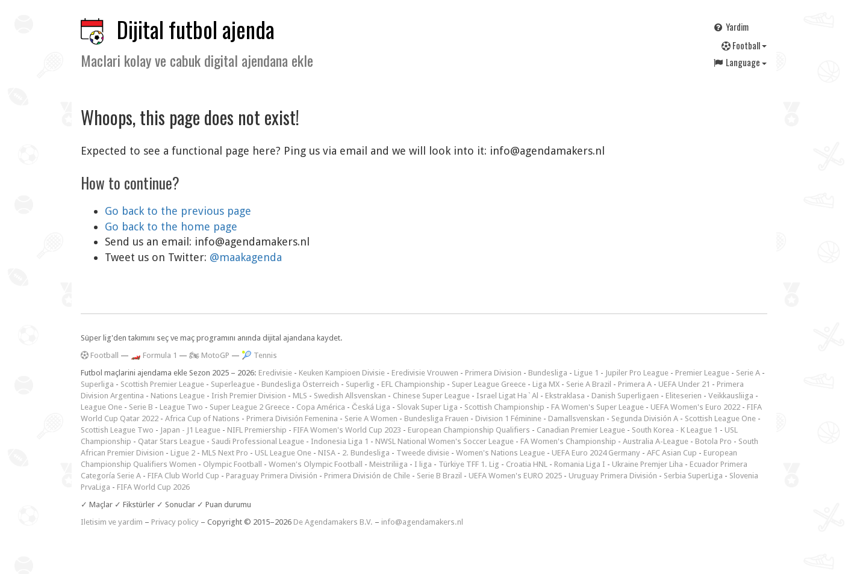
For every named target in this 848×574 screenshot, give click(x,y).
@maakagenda (246, 257)
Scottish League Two (117, 429)
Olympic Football (232, 464)
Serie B (141, 407)
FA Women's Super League (597, 407)
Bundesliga (547, 372)
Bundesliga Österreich (300, 384)
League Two (181, 407)
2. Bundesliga (366, 452)
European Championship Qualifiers (469, 429)
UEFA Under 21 (684, 384)
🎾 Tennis (259, 355)
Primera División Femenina (292, 418)
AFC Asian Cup (672, 452)
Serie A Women (371, 418)
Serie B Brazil (439, 475)
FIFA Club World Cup (183, 475)
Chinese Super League (431, 395)
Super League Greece (489, 384)
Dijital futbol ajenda (196, 29)
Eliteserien (684, 395)
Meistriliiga (388, 464)
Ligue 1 (586, 372)
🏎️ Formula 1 (154, 355)
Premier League (702, 372)
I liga (423, 464)
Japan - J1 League (190, 429)
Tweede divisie (422, 452)
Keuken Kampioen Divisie (342, 372)
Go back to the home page (171, 226)
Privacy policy (175, 521)
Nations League (178, 395)
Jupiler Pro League (637, 372)
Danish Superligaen (625, 395)
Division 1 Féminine (508, 418)
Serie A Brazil (588, 384)
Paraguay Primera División (271, 475)
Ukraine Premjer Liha (647, 464)
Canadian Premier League (581, 429)
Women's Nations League (500, 452)
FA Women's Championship (568, 441)
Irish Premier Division (248, 395)
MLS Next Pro (225, 452)
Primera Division (493, 372)
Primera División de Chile (367, 475)
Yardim (730, 26)
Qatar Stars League (171, 441)
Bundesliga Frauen (436, 418)
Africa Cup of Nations (202, 418)
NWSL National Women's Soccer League (444, 441)
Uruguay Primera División (613, 475)
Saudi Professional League (257, 441)
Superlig (360, 384)
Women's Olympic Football (316, 464)
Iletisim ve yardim (112, 521)
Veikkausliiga (730, 395)
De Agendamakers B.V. (333, 521)
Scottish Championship (504, 407)
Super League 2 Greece (250, 407)
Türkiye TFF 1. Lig (468, 464)
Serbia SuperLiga (693, 475)
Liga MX (546, 384)
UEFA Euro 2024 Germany (596, 452)
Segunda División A (644, 418)
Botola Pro (713, 441)
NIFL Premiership (257, 429)
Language (739, 62)
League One (101, 407)
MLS (300, 395)
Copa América (320, 407)
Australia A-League (655, 441)
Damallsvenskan (576, 418)
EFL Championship (413, 384)
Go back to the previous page (178, 211)
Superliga (97, 384)
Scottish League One (720, 418)
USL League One (283, 452)
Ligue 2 (182, 452)
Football (744, 45)
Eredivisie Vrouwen (424, 372)
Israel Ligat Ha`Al (507, 395)
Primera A (635, 384)
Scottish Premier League (162, 384)
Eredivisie (275, 372)
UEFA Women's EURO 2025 (515, 475)
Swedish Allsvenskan (350, 395)
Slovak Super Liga (427, 407)
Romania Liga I (579, 464)
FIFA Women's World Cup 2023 (347, 429)
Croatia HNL (526, 464)
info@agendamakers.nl (422, 521)
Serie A (748, 372)
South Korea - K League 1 (675, 429)
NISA (326, 452)
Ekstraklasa (565, 395)
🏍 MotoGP (209, 355)
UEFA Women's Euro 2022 (695, 407)
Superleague (233, 384)
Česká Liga (371, 407)
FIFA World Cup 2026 (153, 487)
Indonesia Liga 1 (340, 441)
